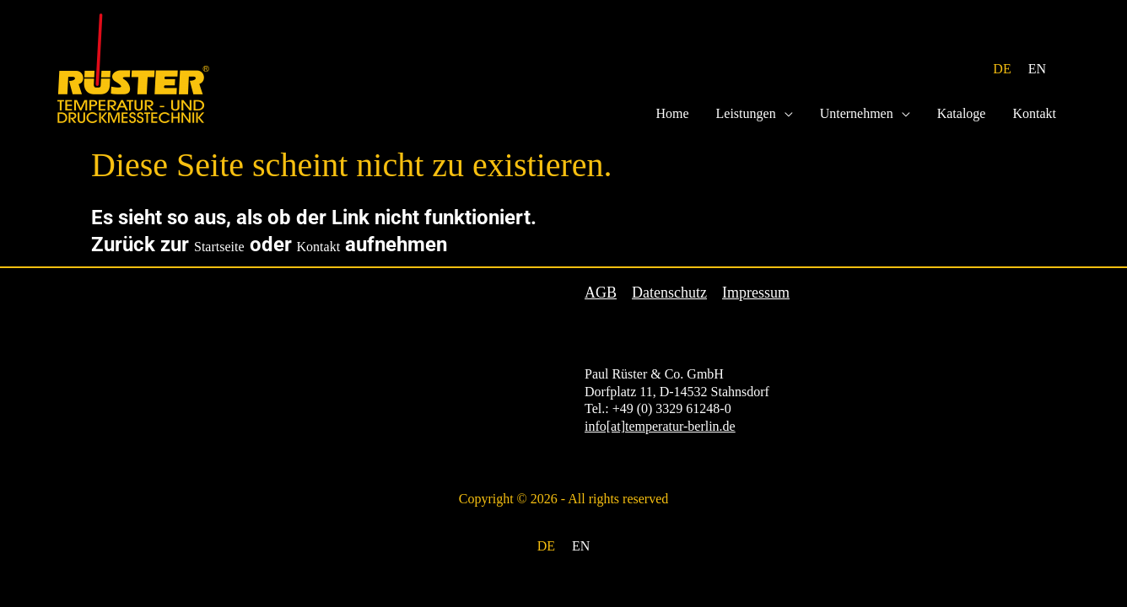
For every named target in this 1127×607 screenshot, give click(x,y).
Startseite (219, 246)
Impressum (756, 293)
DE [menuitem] (1002, 69)
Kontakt (319, 246)
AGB (601, 293)
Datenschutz (669, 293)
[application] (784, 113)
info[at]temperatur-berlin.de (660, 426)
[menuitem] (1001, 69)
